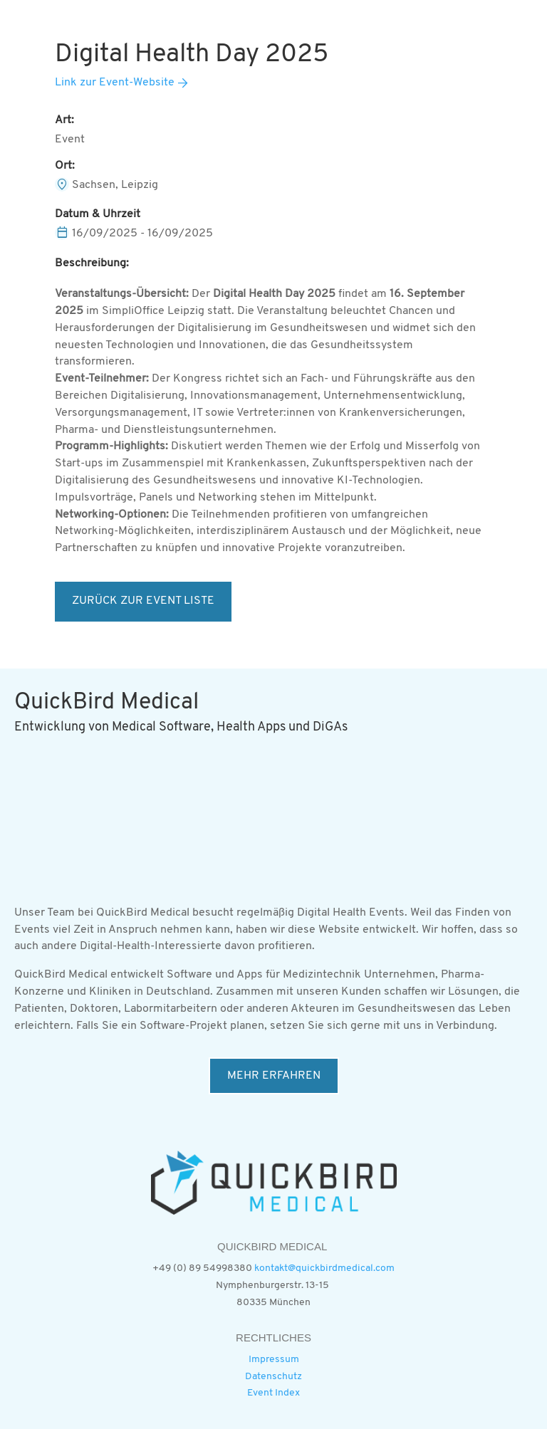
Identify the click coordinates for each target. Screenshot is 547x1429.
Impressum (274, 1359)
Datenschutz (273, 1376)
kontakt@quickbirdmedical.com (324, 1268)
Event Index (273, 1393)
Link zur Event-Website (114, 82)
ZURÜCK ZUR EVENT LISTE (143, 601)
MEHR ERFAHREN (274, 1076)
